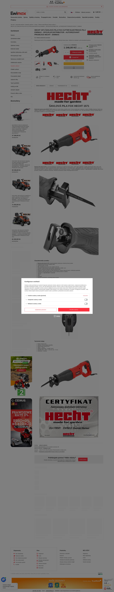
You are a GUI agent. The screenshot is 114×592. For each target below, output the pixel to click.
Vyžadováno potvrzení (40, 309)
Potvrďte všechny (74, 309)
